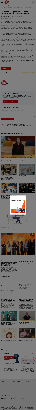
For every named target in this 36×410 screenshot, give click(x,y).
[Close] (25, 197)
